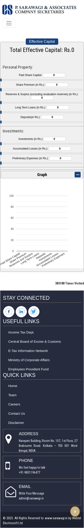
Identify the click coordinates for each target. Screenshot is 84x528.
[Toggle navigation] (9, 23)
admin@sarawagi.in (31, 498)
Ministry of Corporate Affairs (29, 360)
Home (12, 386)
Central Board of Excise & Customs (34, 341)
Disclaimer (16, 423)
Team (12, 395)
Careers (14, 404)
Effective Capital (42, 41)
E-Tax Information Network (28, 351)
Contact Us (16, 413)
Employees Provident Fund (28, 369)
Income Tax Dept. (21, 332)
